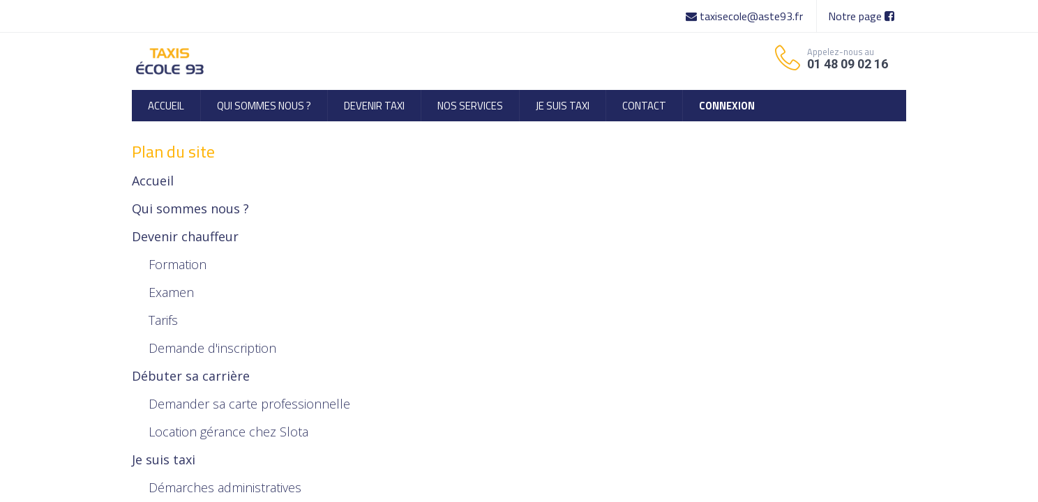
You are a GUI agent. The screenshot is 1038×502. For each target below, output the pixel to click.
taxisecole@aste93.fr (746, 16)
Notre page (861, 16)
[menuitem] (166, 105)
